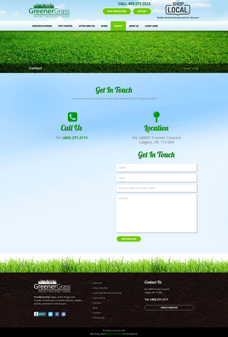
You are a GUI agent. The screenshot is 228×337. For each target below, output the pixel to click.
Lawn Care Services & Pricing (106, 293)
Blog (94, 308)
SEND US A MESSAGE (169, 308)
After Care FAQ (87, 26)
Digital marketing (114, 334)
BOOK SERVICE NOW (116, 11)
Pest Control (65, 26)
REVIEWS (142, 11)
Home (187, 68)
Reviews (96, 303)
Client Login (151, 26)
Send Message (128, 239)
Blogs (104, 26)
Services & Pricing (42, 26)
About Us (134, 26)
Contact (118, 26)
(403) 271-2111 (75, 137)
